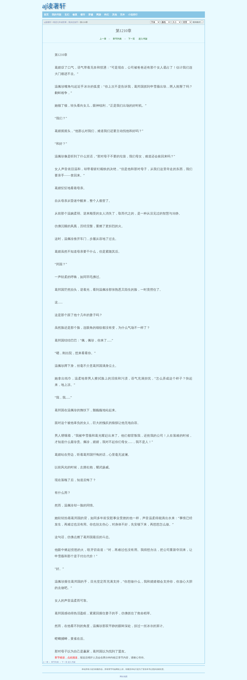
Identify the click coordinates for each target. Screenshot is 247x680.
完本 (122, 14)
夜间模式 (196, 22)
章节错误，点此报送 (66, 657)
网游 (98, 14)
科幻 (106, 14)
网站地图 (123, 676)
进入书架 (143, 39)
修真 (74, 14)
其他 (114, 14)
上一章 (103, 39)
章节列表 (117, 39)
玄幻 (66, 14)
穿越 (90, 14)
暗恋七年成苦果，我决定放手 (65, 22)
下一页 (131, 39)
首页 (46, 14)
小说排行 (133, 14)
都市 (82, 14)
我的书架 (56, 14)
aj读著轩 (54, 6)
